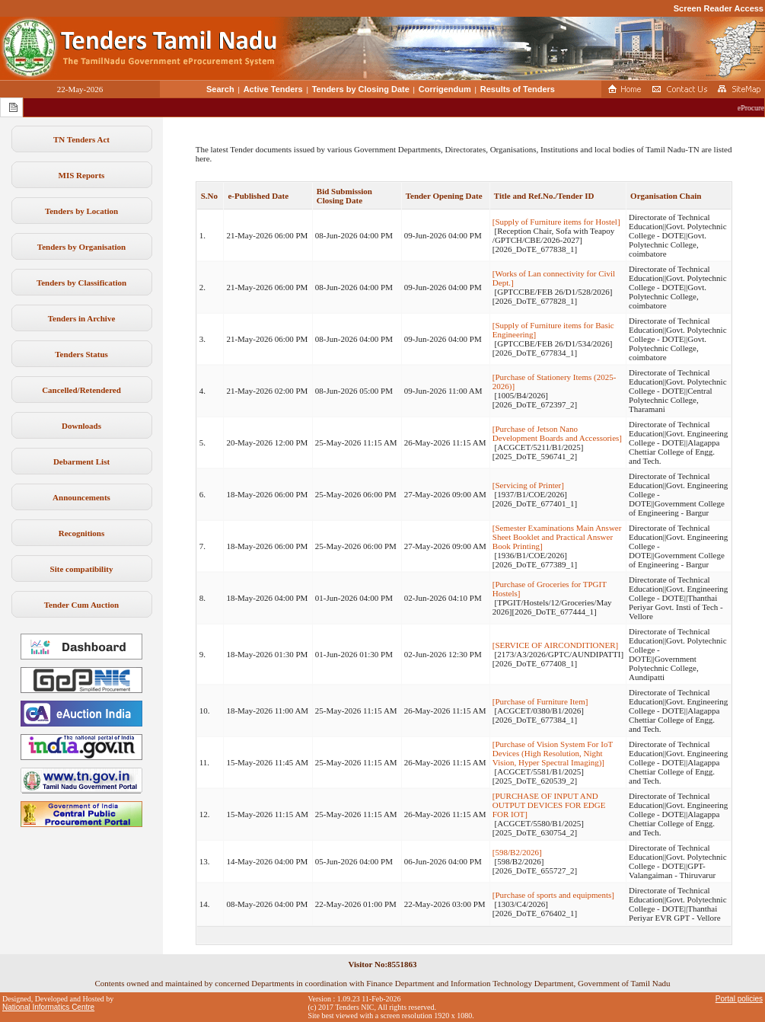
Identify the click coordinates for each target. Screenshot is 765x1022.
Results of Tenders (517, 89)
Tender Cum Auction (81, 604)
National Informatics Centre (48, 1007)
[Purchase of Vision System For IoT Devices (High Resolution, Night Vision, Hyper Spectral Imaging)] (552, 753)
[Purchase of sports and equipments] (553, 894)
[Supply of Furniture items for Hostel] (556, 221)
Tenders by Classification (81, 282)
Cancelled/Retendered (81, 389)
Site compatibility (81, 568)
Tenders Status (81, 354)
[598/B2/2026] (517, 852)
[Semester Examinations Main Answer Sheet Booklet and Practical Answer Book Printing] (557, 537)
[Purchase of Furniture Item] (540, 701)
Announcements (81, 497)
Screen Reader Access (718, 8)
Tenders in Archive (82, 318)
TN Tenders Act (81, 139)
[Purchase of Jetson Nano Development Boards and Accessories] (557, 433)
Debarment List (81, 461)
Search (220, 89)
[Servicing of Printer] (528, 485)
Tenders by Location (81, 211)
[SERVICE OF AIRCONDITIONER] (555, 645)
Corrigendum (445, 89)
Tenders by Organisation (81, 246)
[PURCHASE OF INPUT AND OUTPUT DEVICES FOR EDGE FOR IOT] (549, 805)
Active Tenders (273, 89)
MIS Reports (82, 175)
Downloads (81, 425)
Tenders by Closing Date (361, 89)
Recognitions (82, 533)
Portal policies (739, 999)
